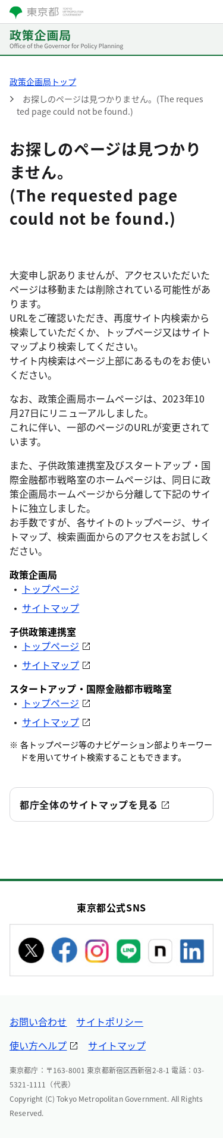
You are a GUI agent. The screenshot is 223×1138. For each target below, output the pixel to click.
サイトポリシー (109, 1021)
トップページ (50, 588)
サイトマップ (50, 608)
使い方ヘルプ (38, 1045)
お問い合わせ (38, 1021)
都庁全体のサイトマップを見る (89, 804)
